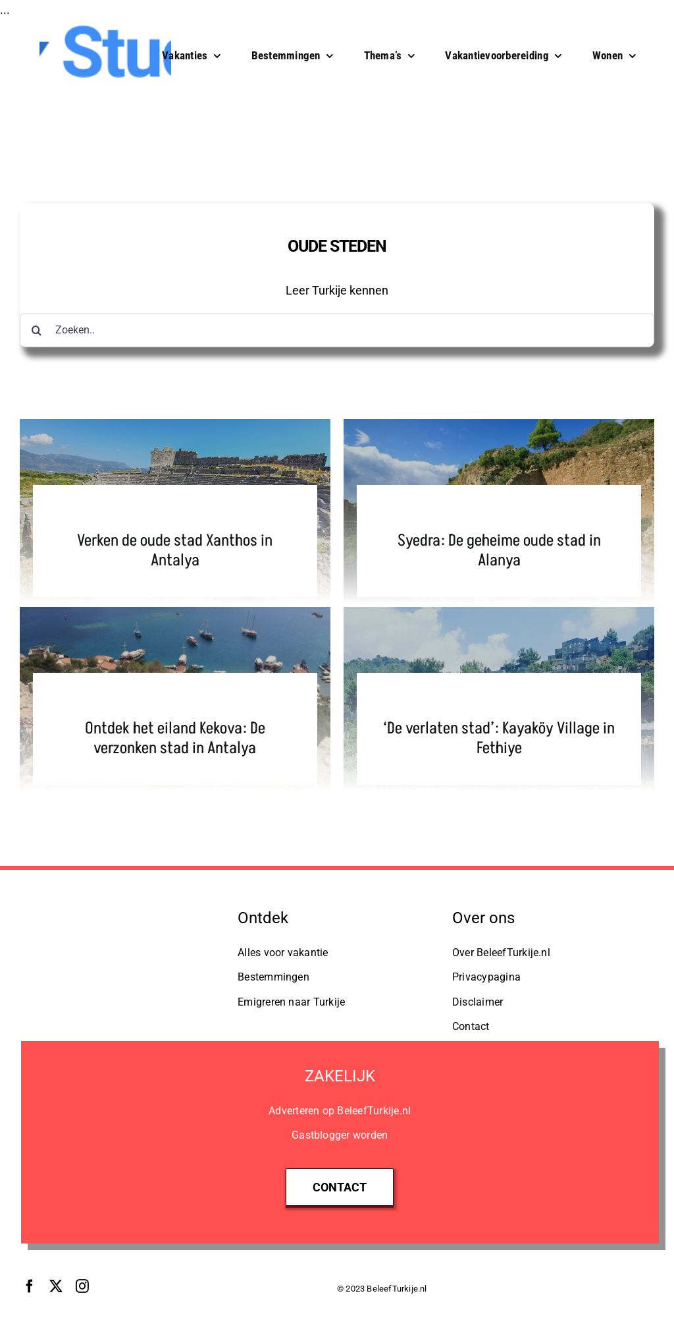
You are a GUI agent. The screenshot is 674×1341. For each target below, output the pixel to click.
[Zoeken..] (337, 330)
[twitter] (56, 1286)
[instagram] (82, 1286)
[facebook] (29, 1286)
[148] (105, 26)
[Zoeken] (37, 330)
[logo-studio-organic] (122, 910)
